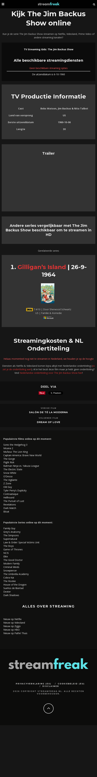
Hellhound (8, 497)
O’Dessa (7, 476)
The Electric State (12, 469)
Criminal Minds (11, 567)
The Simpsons (11, 535)
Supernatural (10, 538)
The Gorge (9, 458)
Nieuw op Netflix (12, 619)
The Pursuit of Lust (13, 501)
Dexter (7, 591)
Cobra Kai (8, 577)
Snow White (9, 472)
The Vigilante (10, 479)
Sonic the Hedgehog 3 (15, 444)
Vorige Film (48, 408)
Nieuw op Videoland (14, 622)
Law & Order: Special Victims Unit (21, 542)
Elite (5, 556)
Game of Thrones (13, 549)
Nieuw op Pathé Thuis (15, 633)
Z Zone (7, 483)
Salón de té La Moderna (48, 412)
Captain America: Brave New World (22, 455)
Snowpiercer (10, 570)
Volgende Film (48, 418)
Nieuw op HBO (11, 629)
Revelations (9, 504)
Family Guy (9, 528)
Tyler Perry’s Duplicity (15, 490)
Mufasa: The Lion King (15, 451)
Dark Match (9, 508)
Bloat (6, 511)
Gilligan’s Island (42, 267)
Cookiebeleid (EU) (71, 684)
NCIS (6, 553)
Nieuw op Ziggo (12, 626)
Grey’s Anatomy (11, 531)
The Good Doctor (13, 560)
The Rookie (9, 581)
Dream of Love (48, 422)
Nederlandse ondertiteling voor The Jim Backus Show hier (51, 372)
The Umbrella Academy (16, 574)
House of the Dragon (15, 584)
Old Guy (7, 487)
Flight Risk (8, 462)
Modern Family (11, 563)
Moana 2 (8, 448)
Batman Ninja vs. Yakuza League (21, 465)
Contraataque (10, 494)
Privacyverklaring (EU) (33, 684)
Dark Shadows (11, 595)
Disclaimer (50, 686)
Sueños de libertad (13, 588)
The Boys (8, 545)
